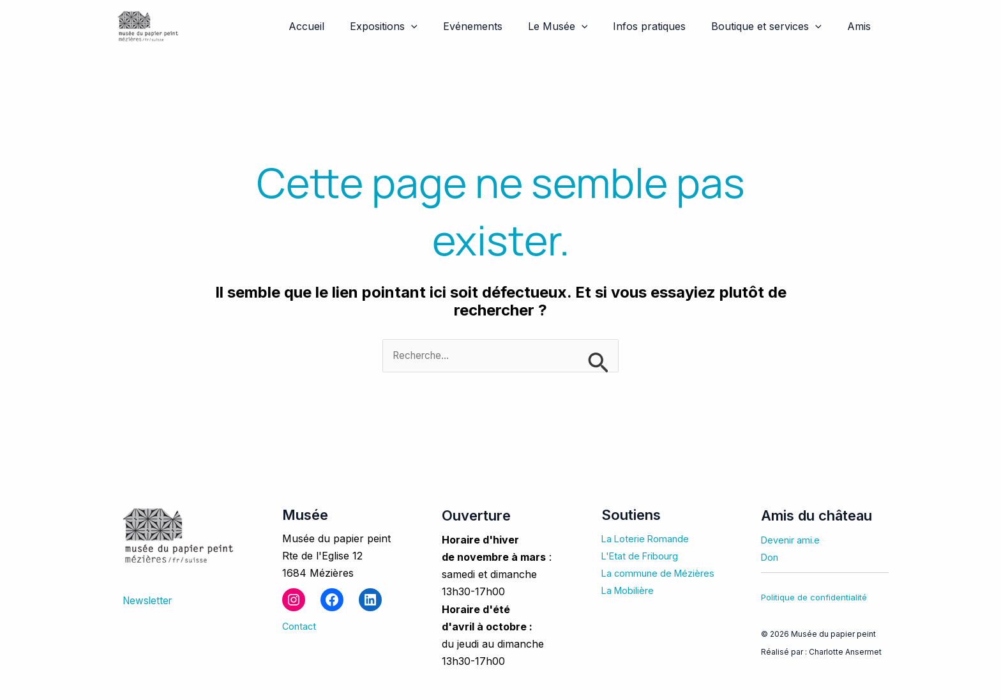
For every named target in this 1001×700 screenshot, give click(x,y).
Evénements (495, 26)
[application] (439, 26)
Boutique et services (774, 26)
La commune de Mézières (663, 573)
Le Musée (576, 26)
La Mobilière (631, 590)
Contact (301, 626)
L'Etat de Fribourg (644, 556)
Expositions (412, 26)
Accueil (340, 26)
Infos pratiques (662, 26)
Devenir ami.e (794, 540)
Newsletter (149, 601)
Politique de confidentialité (814, 598)
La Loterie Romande (649, 539)
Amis (861, 26)
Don (771, 557)
